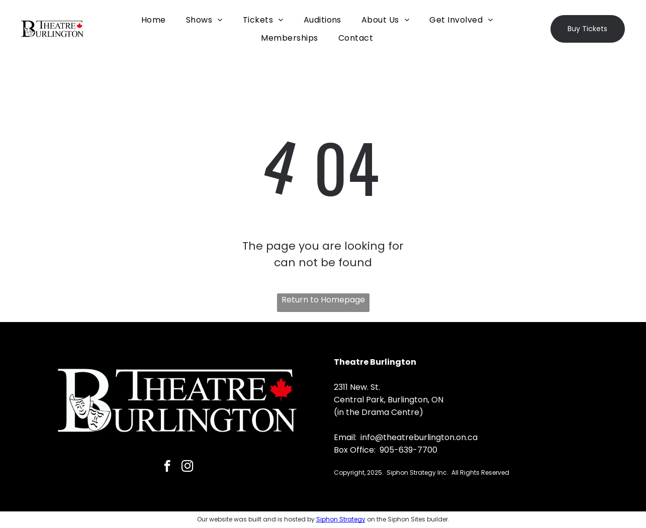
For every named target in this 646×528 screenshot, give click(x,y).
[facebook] (167, 467)
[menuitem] (153, 20)
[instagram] (187, 467)
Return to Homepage (323, 299)
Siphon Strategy (340, 519)
